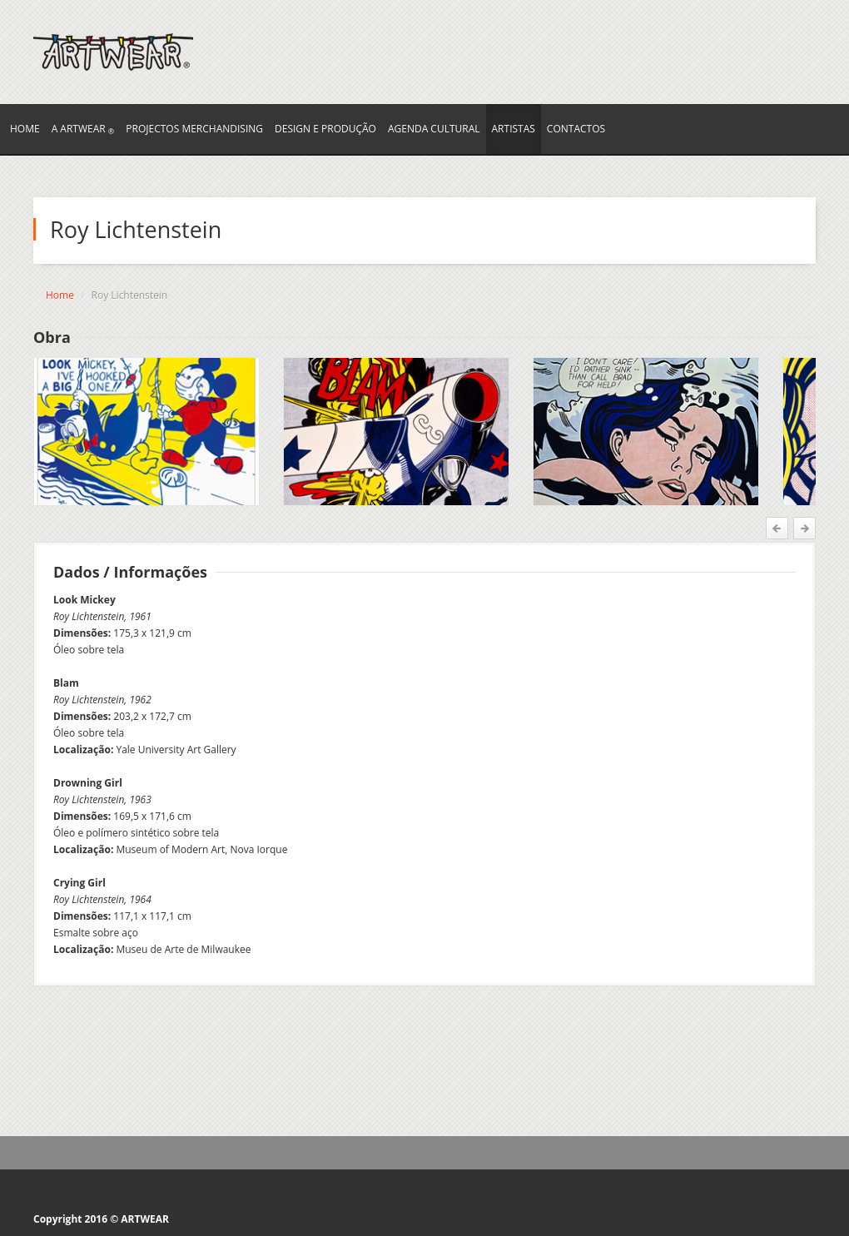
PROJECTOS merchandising (194, 129)
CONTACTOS (576, 129)
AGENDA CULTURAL (434, 129)
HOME (25, 129)
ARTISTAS (513, 129)
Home (60, 295)
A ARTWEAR (83, 129)
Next (803, 528)
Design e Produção (325, 129)
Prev (778, 528)
